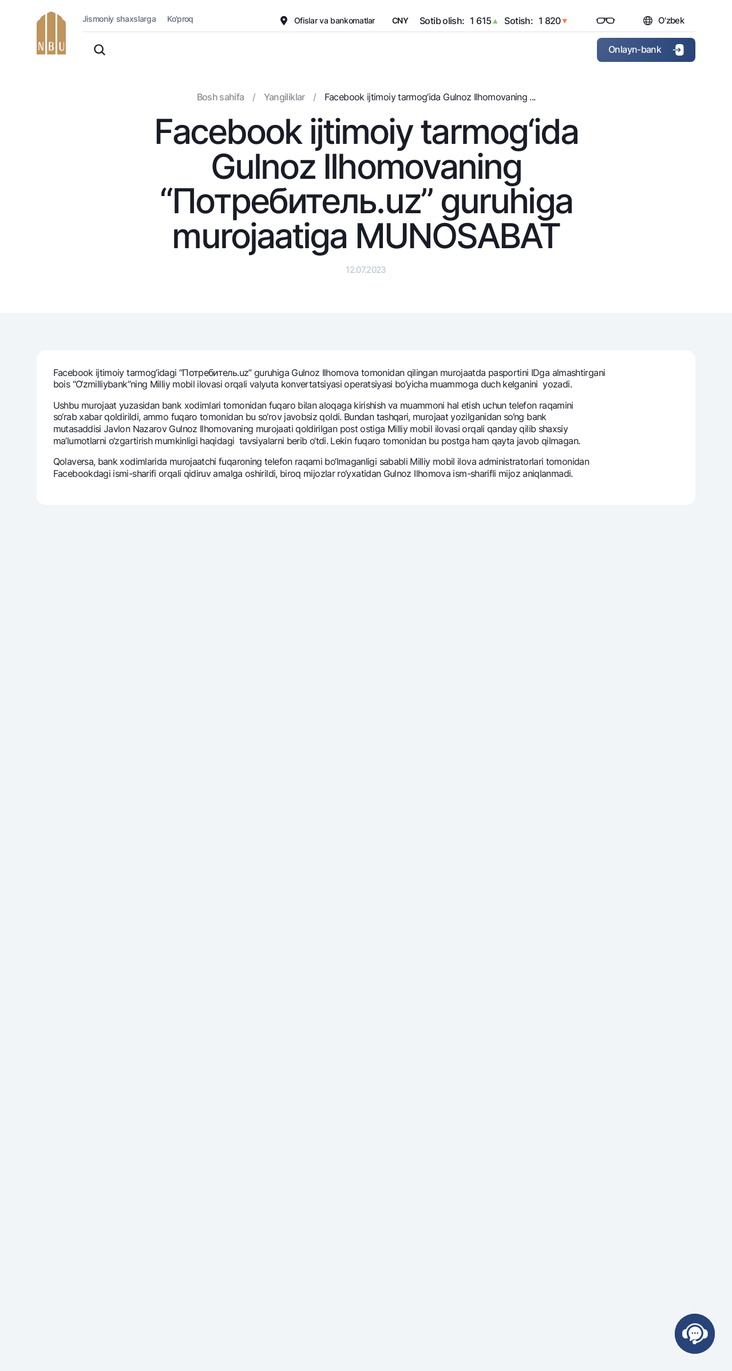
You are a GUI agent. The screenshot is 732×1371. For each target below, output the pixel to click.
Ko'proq (180, 18)
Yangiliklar (284, 97)
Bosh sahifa (220, 97)
